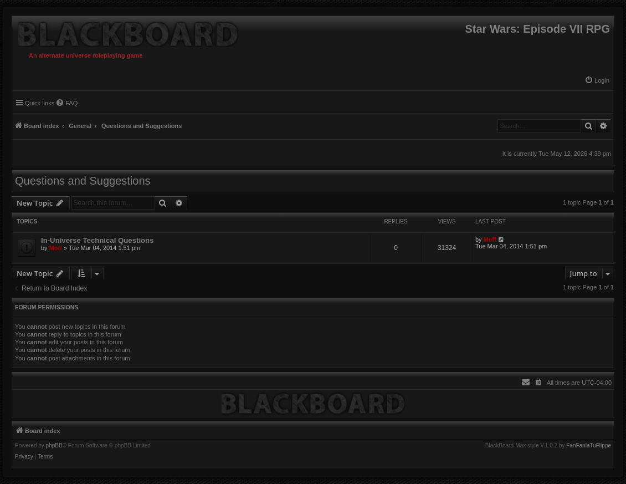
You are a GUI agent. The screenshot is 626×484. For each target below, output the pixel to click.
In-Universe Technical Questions (97, 240)
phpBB (54, 446)
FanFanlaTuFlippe (588, 446)
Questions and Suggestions (83, 181)
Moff (55, 247)
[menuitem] (596, 80)
